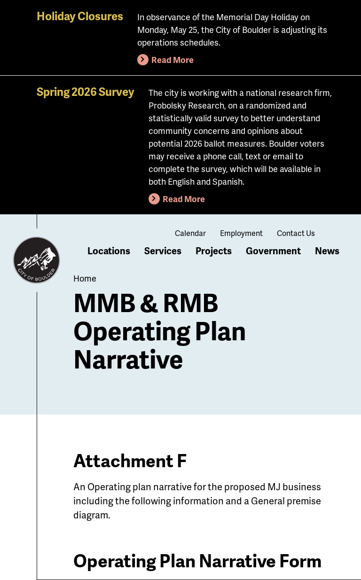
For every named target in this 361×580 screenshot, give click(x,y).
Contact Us (296, 232)
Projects (214, 250)
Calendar (190, 232)
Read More (172, 59)
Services (162, 250)
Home (84, 278)
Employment (241, 232)
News (327, 250)
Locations (108, 250)
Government (273, 250)
